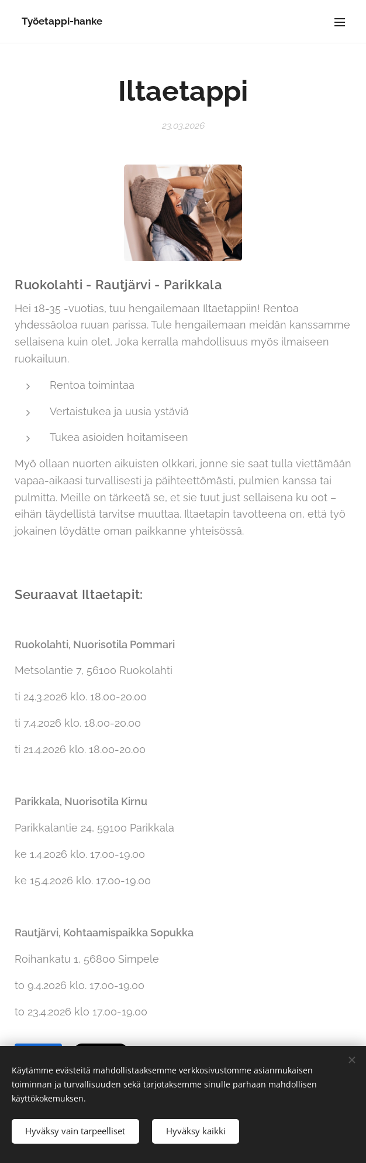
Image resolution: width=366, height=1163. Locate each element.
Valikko (339, 22)
